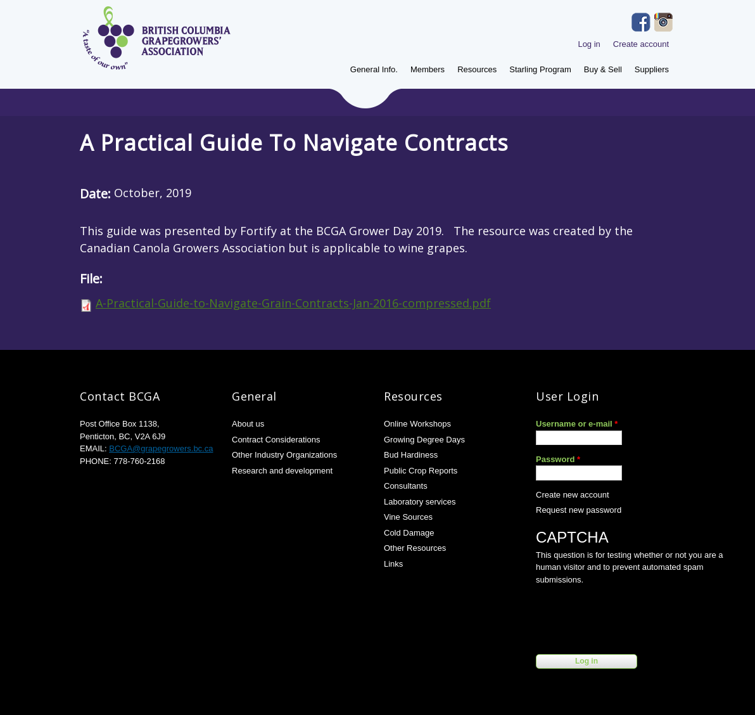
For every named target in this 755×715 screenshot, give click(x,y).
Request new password (578, 510)
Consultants (406, 486)
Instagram (663, 22)
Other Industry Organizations (284, 455)
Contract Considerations (276, 439)
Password (558, 459)
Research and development (282, 470)
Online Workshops (417, 423)
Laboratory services (419, 501)
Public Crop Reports (420, 470)
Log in (589, 44)
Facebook (640, 22)
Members (427, 69)
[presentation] (632, 616)
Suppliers (652, 69)
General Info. (374, 69)
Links (393, 564)
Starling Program (540, 69)
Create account (641, 44)
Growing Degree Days (424, 439)
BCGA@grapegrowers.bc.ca (161, 448)
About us (248, 423)
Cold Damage (409, 533)
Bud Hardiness (411, 455)
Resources (477, 69)
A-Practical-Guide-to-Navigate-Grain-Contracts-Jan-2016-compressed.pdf (293, 303)
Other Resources (415, 548)
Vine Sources (408, 517)
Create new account (572, 494)
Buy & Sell (603, 69)
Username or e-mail (577, 423)
